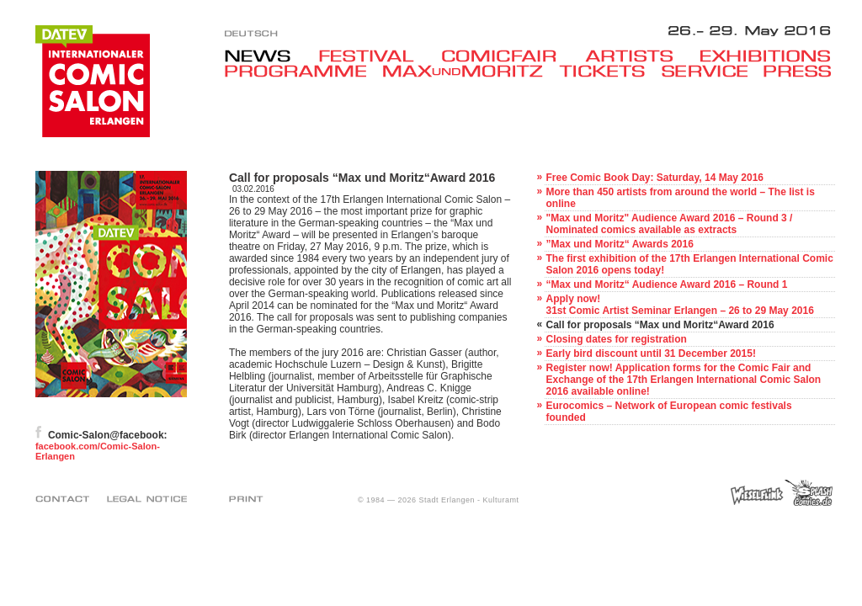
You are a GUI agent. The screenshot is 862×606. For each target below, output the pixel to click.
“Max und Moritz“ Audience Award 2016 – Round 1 (666, 284)
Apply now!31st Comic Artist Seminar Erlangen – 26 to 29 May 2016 (679, 304)
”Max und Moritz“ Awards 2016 (619, 244)
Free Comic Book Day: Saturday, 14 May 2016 (654, 177)
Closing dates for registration (615, 339)
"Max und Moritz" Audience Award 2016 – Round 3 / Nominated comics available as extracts (668, 224)
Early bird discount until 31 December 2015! (650, 353)
